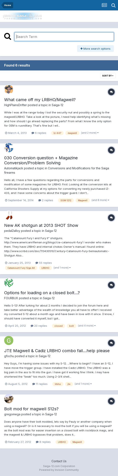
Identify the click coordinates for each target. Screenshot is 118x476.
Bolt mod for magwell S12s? (31, 408)
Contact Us (59, 461)
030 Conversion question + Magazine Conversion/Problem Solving (41, 160)
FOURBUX (11, 298)
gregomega (12, 414)
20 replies (39, 325)
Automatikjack (13, 168)
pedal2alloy (12, 230)
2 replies (45, 200)
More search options (95, 48)
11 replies (40, 384)
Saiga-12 (57, 105)
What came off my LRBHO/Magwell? (40, 99)
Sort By (107, 75)
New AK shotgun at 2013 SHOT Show (41, 225)
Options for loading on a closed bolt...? (42, 292)
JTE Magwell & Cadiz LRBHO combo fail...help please (57, 350)
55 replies (43, 262)
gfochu (9, 356)
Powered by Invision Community (59, 469)
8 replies (43, 441)
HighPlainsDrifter (15, 105)
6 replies (38, 132)
